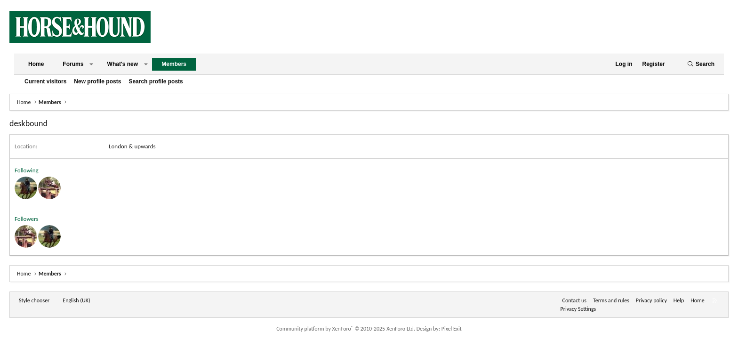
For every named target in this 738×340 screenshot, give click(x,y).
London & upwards (132, 146)
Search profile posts (155, 81)
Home (36, 64)
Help (679, 300)
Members (173, 64)
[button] (91, 64)
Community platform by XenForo (345, 328)
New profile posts (97, 81)
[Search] (700, 64)
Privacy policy (651, 300)
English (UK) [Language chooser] (76, 300)
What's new (122, 64)
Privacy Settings (578, 309)
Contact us (574, 300)
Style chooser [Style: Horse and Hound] (34, 300)
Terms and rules (611, 300)
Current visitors (45, 81)
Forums (73, 64)
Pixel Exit (451, 328)
